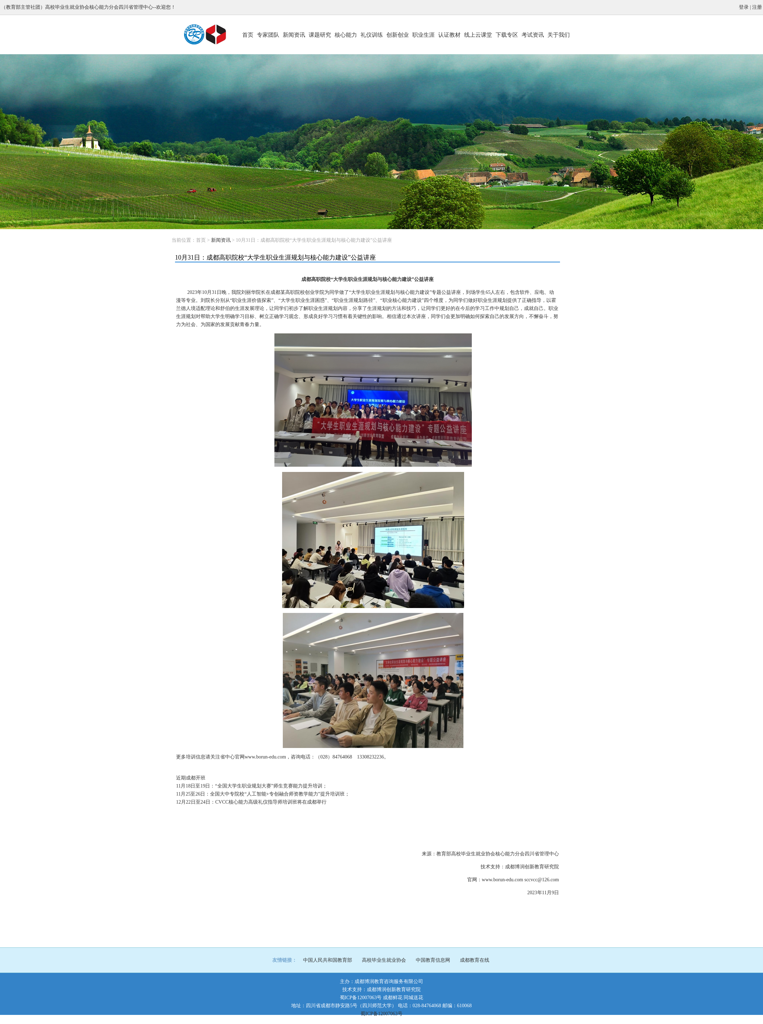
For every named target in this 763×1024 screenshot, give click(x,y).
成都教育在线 (474, 960)
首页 (247, 35)
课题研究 (320, 35)
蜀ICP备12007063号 (361, 997)
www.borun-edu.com (502, 879)
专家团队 (268, 35)
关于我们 (558, 35)
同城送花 (413, 997)
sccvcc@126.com (541, 879)
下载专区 (507, 35)
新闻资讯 (294, 35)
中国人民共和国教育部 (327, 960)
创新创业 (397, 35)
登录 (744, 7)
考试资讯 (533, 35)
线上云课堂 (478, 35)
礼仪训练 (371, 35)
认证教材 (449, 35)
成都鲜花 (392, 997)
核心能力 (346, 35)
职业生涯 (423, 35)
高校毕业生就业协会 (384, 960)
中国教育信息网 (433, 960)
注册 (757, 7)
